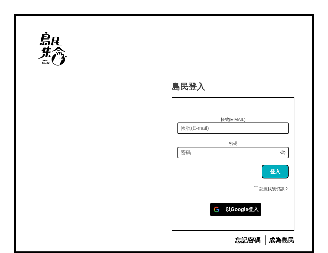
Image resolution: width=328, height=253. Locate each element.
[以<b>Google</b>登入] (235, 209)
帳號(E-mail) (233, 119)
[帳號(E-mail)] (233, 128)
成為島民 (281, 240)
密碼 (233, 143)
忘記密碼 (247, 240)
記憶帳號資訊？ (274, 188)
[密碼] (233, 152)
